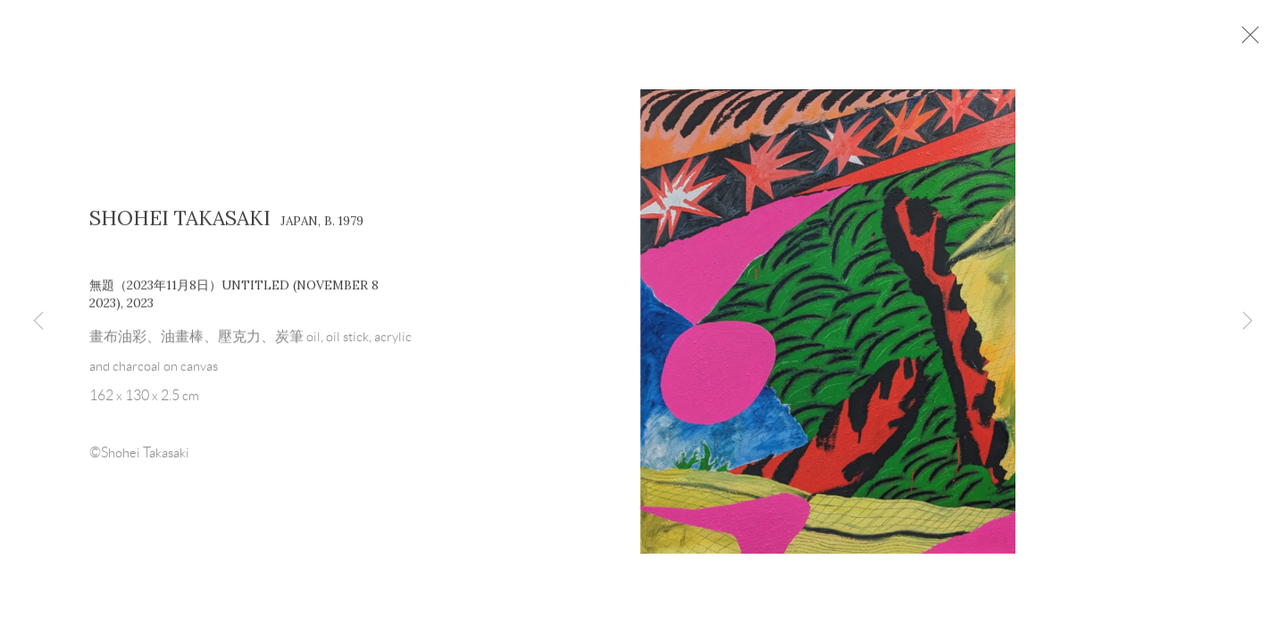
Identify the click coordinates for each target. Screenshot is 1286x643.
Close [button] (1271, 40)
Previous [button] (38, 321)
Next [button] (1247, 321)
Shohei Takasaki (180, 226)
